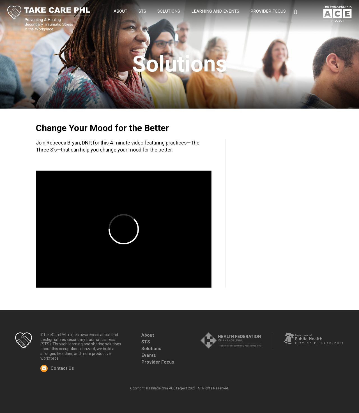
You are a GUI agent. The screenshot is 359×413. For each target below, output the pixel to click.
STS (142, 11)
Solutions (168, 11)
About (120, 11)
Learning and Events (215, 11)
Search (295, 12)
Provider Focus (157, 362)
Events (148, 355)
